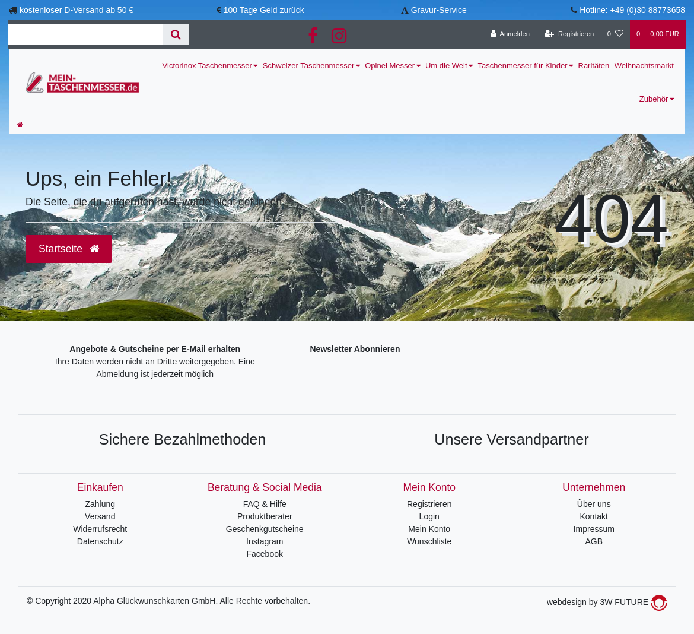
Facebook (265, 554)
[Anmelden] (509, 34)
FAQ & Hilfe (264, 504)
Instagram (264, 541)
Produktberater (264, 516)
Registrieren (429, 504)
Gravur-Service (439, 10)
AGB (594, 541)
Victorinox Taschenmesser (207, 65)
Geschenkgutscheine (265, 529)
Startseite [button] (69, 249)
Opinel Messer (390, 65)
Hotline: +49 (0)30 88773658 (632, 10)
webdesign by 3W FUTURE (607, 602)
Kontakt (594, 516)
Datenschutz (100, 541)
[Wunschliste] (615, 34)
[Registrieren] (569, 34)
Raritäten (594, 65)
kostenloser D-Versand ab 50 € (76, 10)
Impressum (594, 529)
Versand (100, 516)
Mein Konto (429, 529)
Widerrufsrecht (100, 529)
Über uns (594, 504)
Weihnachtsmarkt (644, 65)
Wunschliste (429, 541)
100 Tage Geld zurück (264, 10)
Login (429, 516)
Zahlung (100, 504)
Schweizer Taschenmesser (308, 65)
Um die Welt (446, 65)
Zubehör (653, 98)
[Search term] (85, 34)
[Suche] (176, 34)
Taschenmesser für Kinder (523, 65)
